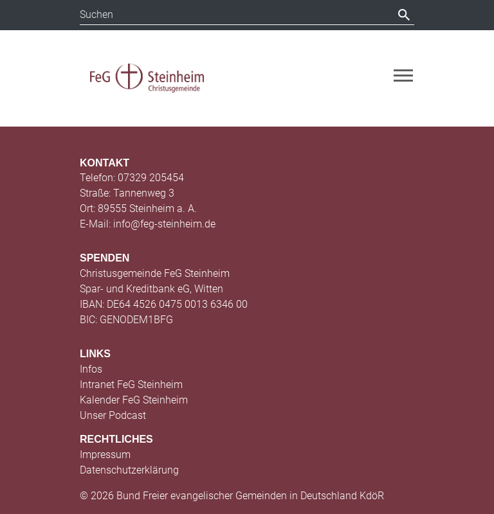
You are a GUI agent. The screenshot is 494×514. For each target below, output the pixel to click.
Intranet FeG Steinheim (131, 384)
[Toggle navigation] (403, 75)
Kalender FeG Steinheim (134, 400)
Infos (91, 369)
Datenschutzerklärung (129, 470)
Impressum (105, 454)
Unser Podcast (113, 415)
